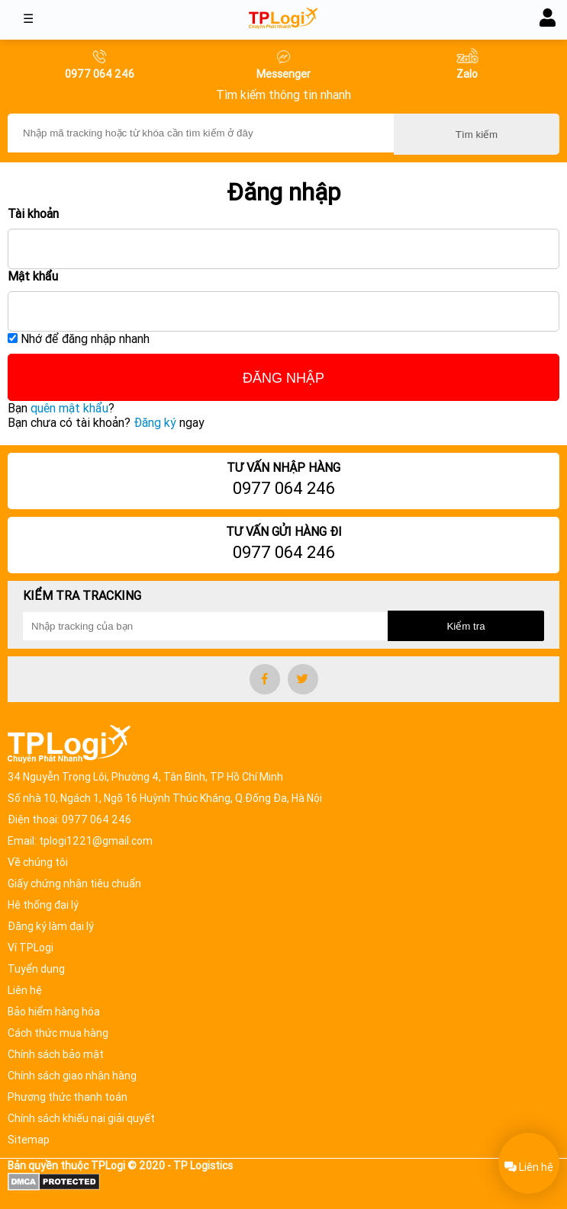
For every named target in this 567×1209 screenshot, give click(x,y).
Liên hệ (25, 990)
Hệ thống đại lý (43, 905)
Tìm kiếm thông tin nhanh (283, 95)
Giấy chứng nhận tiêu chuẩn (74, 883)
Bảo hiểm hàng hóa (54, 1011)
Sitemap (29, 1140)
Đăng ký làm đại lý (51, 926)
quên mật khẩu (69, 408)
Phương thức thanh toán (67, 1097)
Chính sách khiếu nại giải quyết (81, 1118)
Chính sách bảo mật (56, 1054)
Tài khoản (33, 214)
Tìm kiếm (477, 134)
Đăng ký (155, 422)
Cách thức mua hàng (58, 1033)
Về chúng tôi (38, 862)
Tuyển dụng (36, 969)
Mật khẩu (33, 276)
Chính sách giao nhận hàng (72, 1076)
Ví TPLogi (30, 947)
